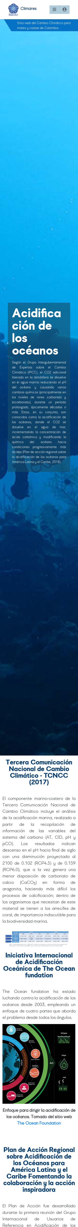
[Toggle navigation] (54, 9)
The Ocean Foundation (39, 1123)
